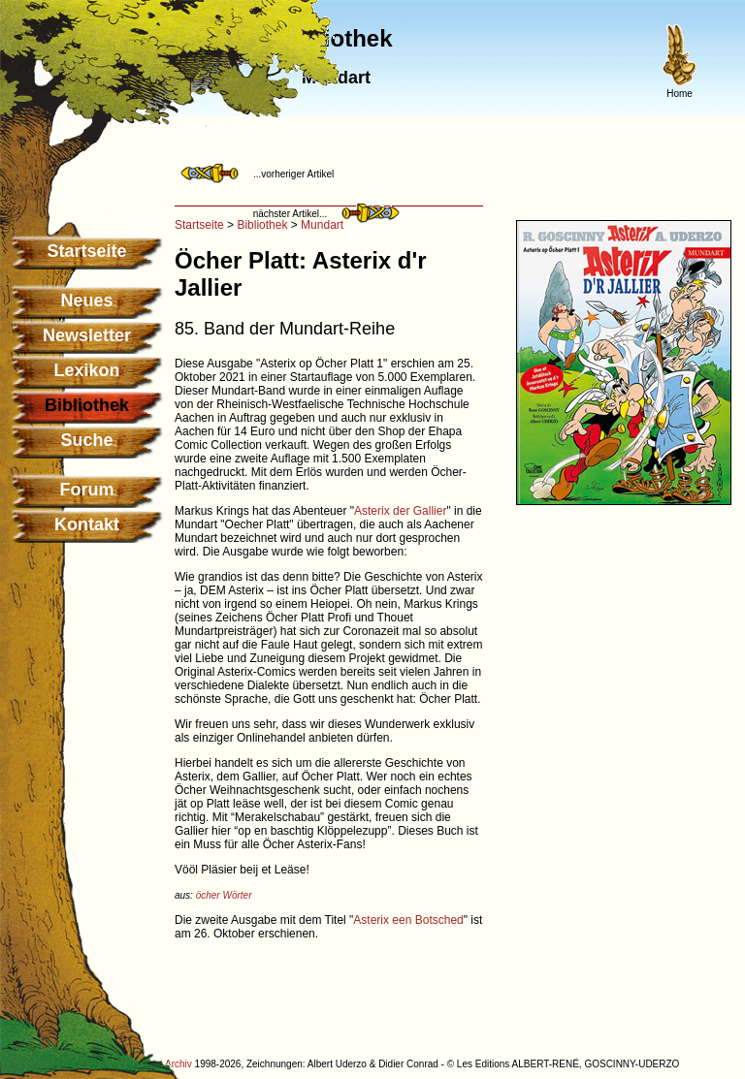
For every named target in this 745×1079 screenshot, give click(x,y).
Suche (86, 440)
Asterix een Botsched (408, 920)
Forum (87, 489)
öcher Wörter (224, 895)
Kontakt (86, 524)
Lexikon (86, 370)
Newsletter (87, 335)
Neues (86, 300)
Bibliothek (262, 225)
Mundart (322, 225)
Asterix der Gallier (400, 511)
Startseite (86, 251)
